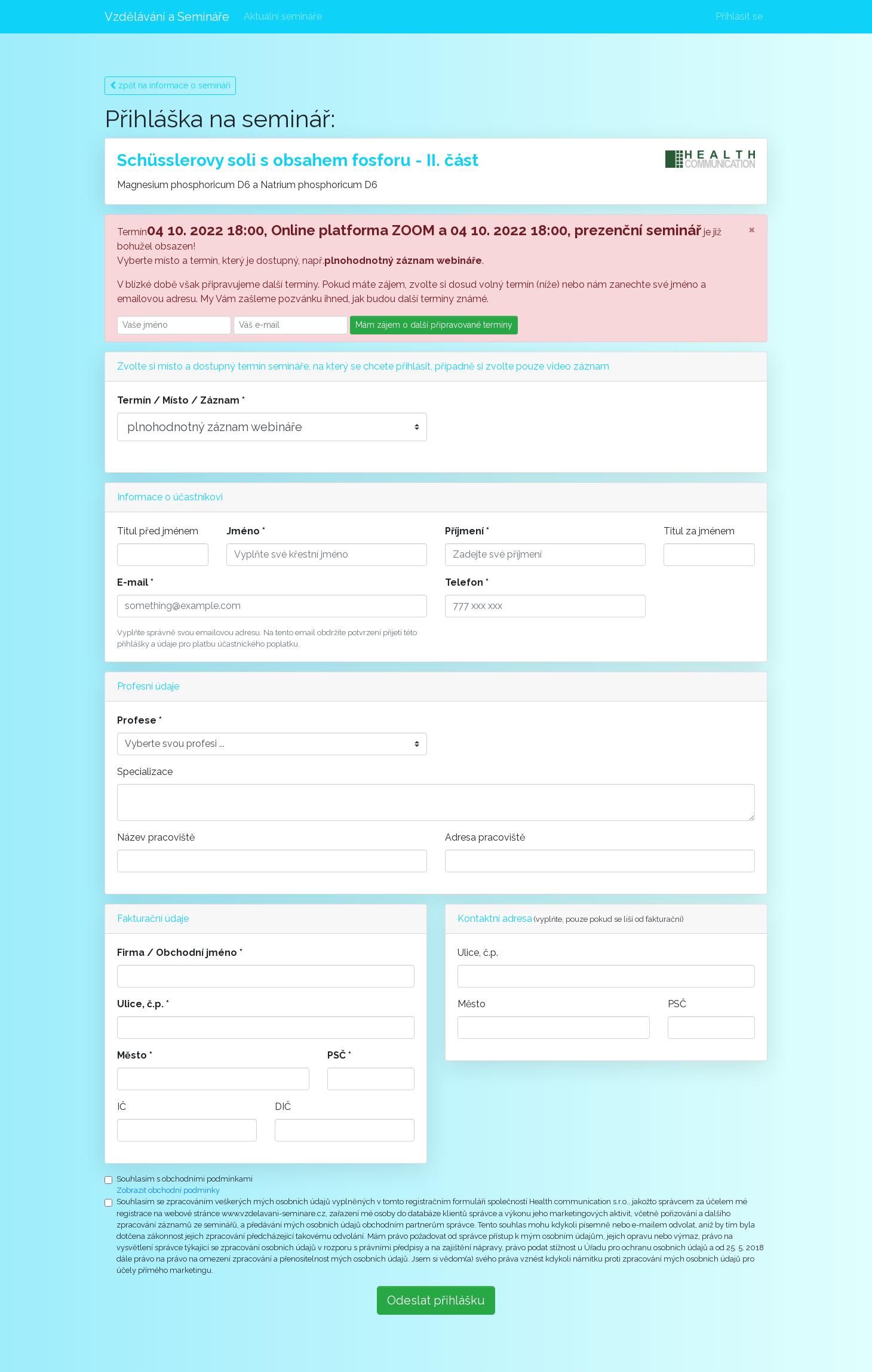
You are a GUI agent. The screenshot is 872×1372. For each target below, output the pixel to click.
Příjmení (464, 531)
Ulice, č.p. (140, 1004)
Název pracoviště (156, 837)
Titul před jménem (157, 531)
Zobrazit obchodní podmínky (168, 1190)
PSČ (336, 1055)
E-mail (132, 582)
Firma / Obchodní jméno (177, 952)
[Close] (751, 229)
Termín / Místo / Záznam (178, 400)
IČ (121, 1106)
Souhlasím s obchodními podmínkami (184, 1178)
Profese (136, 720)
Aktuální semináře (283, 16)
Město (132, 1055)
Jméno (243, 531)
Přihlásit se (739, 16)
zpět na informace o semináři (170, 85)
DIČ (283, 1106)
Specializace (145, 771)
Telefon (464, 582)
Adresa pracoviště (485, 837)
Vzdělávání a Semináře (167, 17)
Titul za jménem (699, 531)
